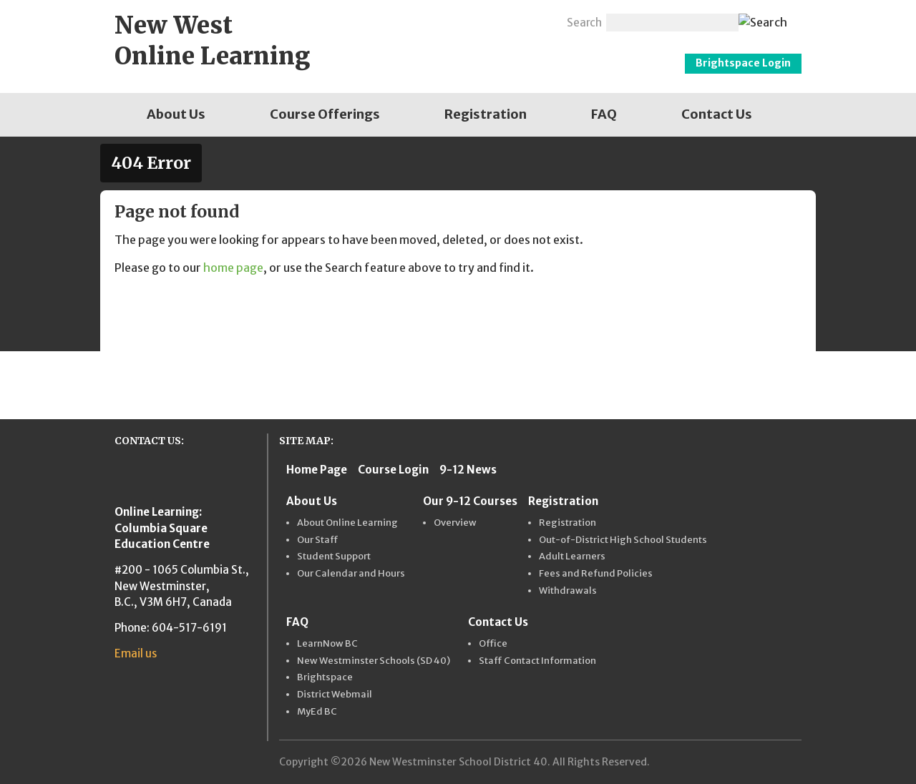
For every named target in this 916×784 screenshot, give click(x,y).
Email (545, 21)
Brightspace (325, 677)
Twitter (516, 21)
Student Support (334, 556)
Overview (455, 523)
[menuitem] (176, 115)
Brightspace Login (743, 63)
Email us (135, 653)
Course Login (393, 469)
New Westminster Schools (535, 53)
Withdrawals (568, 591)
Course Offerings (325, 114)
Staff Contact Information (537, 661)
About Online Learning (347, 523)
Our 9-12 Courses (470, 501)
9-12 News (468, 469)
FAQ (604, 114)
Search (584, 22)
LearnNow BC (327, 644)
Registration (485, 114)
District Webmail (334, 694)
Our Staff (317, 540)
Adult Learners (572, 556)
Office (493, 644)
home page (233, 267)
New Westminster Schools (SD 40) (373, 661)
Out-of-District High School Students (623, 540)
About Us (176, 114)
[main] (458, 240)
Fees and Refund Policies (596, 573)
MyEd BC (317, 711)
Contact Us (716, 114)
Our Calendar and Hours (351, 573)
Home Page (316, 469)
